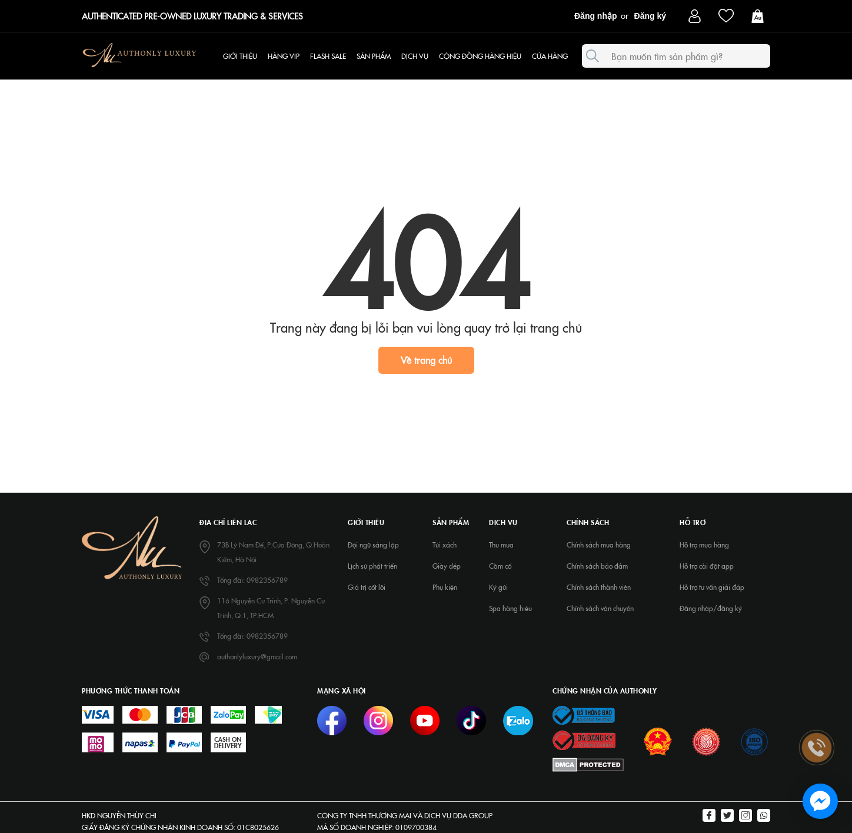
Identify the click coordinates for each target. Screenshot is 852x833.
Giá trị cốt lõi (366, 587)
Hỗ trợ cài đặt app (707, 565)
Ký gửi (498, 587)
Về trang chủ (426, 360)
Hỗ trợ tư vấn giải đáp (712, 587)
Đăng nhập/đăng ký (711, 608)
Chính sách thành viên (599, 587)
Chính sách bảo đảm (597, 565)
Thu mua (501, 544)
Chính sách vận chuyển (600, 608)
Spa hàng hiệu (510, 608)
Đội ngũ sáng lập (373, 544)
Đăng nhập (595, 16)
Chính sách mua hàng (599, 544)
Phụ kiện (444, 587)
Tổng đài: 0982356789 (252, 580)
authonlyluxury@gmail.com (257, 656)
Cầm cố (500, 565)
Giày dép (446, 565)
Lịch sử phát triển (372, 565)
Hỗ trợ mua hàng (704, 544)
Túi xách (444, 544)
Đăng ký (650, 16)
